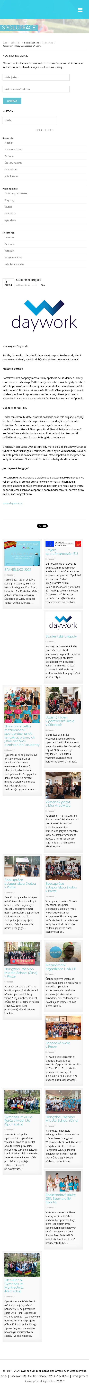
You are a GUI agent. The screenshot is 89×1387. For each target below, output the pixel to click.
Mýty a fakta (10, 220)
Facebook (9, 244)
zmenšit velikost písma (32, 284)
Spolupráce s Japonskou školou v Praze (20, 883)
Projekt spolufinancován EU (62, 552)
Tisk (43, 285)
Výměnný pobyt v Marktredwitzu (58, 804)
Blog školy (9, 200)
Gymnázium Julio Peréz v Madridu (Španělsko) (18, 1120)
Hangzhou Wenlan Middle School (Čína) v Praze (20, 972)
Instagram (9, 250)
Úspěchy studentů (13, 162)
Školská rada (11, 169)
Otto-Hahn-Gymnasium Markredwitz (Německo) (14, 1285)
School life (16, 42)
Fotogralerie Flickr (13, 257)
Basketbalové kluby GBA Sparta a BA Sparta (61, 1198)
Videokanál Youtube (14, 264)
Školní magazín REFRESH (16, 193)
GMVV (20, 9)
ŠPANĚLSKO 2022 (17, 569)
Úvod (5, 42)
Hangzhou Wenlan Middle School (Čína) (62, 1119)
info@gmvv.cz (80, 1376)
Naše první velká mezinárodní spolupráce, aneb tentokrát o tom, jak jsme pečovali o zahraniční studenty (22, 736)
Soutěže (8, 206)
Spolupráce (47, 42)
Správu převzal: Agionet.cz (39, 1381)
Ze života (9, 156)
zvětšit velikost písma (35, 284)
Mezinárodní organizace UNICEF (61, 967)
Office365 (9, 237)
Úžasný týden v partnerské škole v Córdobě (60, 721)
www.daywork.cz (12, 503)
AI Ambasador (12, 176)
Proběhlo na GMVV (14, 149)
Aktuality (9, 142)
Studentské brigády (61, 636)
